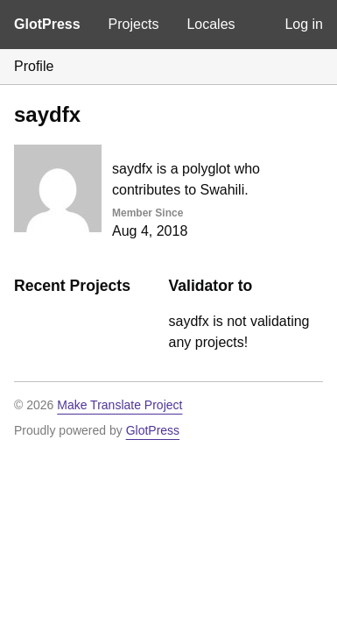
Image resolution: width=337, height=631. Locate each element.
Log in (303, 24)
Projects (134, 24)
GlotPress (47, 24)
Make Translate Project (119, 405)
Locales (210, 24)
